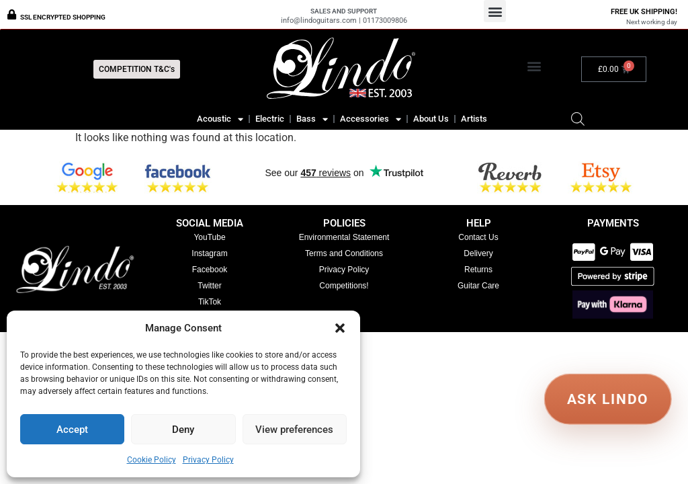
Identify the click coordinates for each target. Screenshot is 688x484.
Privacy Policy (208, 460)
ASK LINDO (608, 399)
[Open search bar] (578, 119)
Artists (474, 119)
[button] (340, 328)
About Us (431, 119)
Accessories (370, 119)
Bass (312, 119)
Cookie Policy (151, 460)
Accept (72, 430)
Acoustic (220, 119)
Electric (269, 119)
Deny (183, 430)
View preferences (294, 430)
